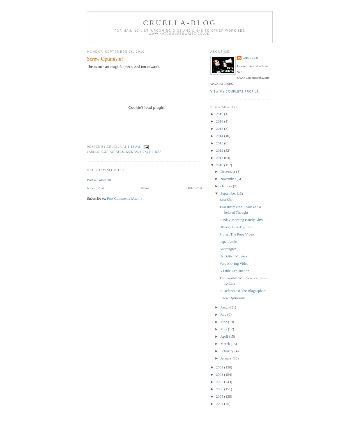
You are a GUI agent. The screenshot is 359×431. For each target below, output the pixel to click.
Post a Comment (99, 180)
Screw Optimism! (105, 59)
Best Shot (226, 199)
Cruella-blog (180, 23)
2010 (220, 165)
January (226, 358)
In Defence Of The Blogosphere (242, 291)
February (227, 351)
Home (145, 188)
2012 (220, 150)
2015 (220, 128)
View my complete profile (234, 91)
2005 (220, 396)
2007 (220, 382)
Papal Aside (228, 241)
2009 (220, 367)
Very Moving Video (233, 263)
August (226, 307)
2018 (220, 121)
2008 (220, 374)
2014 (220, 136)
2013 (220, 143)
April (224, 336)
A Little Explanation (234, 271)
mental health (139, 151)
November (228, 179)
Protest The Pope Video (236, 234)
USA (158, 151)
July (223, 314)
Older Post (194, 188)
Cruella (250, 57)
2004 (220, 404)
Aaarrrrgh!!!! (228, 249)
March (225, 344)
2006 (220, 389)
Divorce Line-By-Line (235, 227)
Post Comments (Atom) (124, 198)
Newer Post (95, 188)
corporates (113, 151)
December (228, 171)
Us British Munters (233, 256)
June (224, 322)
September (228, 193)
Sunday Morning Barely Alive (241, 220)
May (224, 329)
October (226, 186)
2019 (220, 114)
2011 (220, 158)
